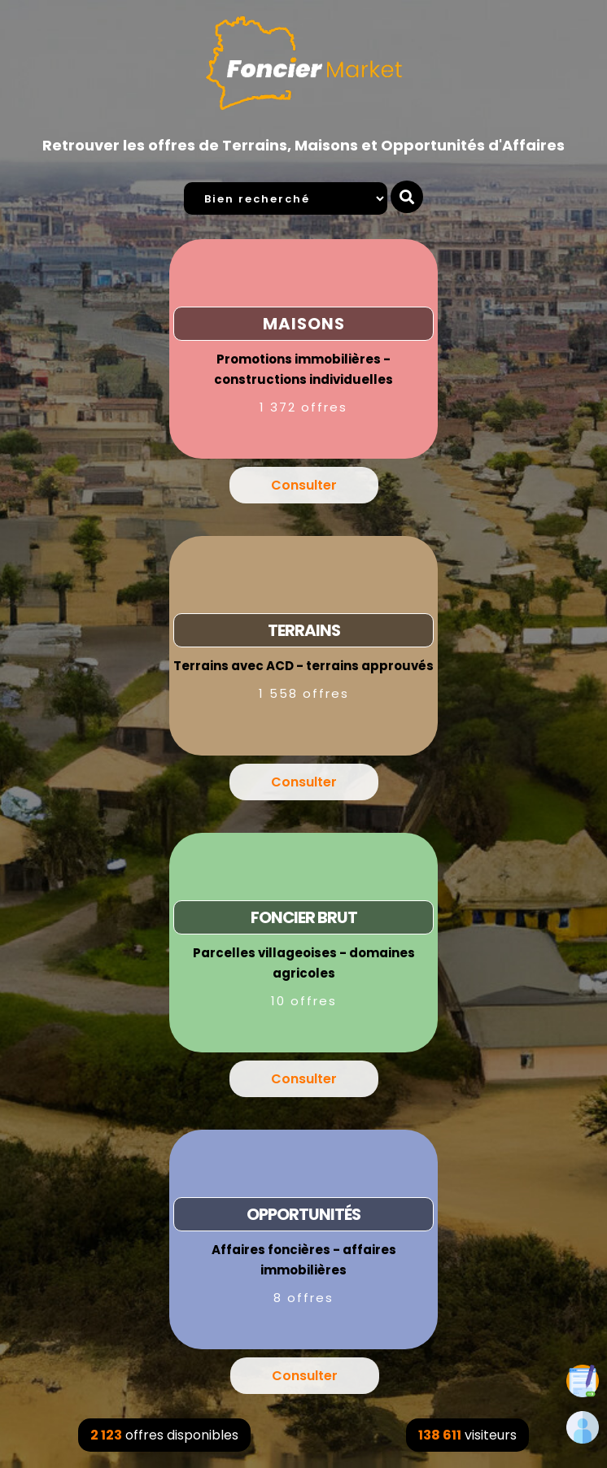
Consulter (304, 485)
